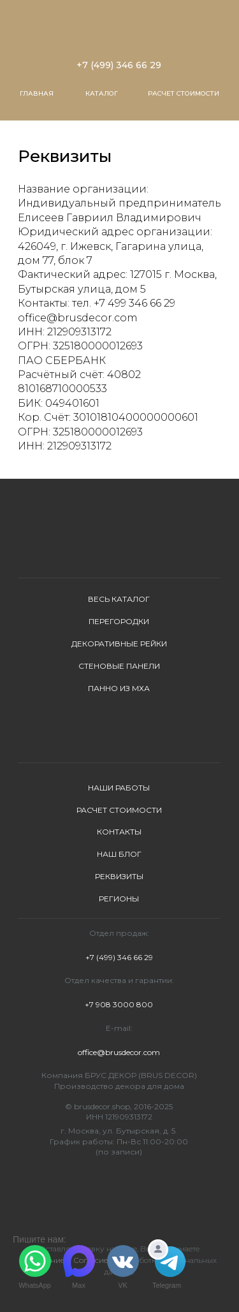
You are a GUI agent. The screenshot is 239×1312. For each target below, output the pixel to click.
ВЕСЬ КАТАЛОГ (119, 599)
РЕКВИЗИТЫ (119, 876)
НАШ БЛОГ (119, 854)
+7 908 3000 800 (119, 1004)
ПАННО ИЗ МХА (119, 688)
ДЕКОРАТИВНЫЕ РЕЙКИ (119, 643)
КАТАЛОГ (101, 93)
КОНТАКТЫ (119, 831)
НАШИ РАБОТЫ (119, 787)
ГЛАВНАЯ (37, 93)
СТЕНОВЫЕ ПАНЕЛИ (119, 666)
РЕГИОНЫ (119, 898)
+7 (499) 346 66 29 (118, 65)
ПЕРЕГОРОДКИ (119, 621)
